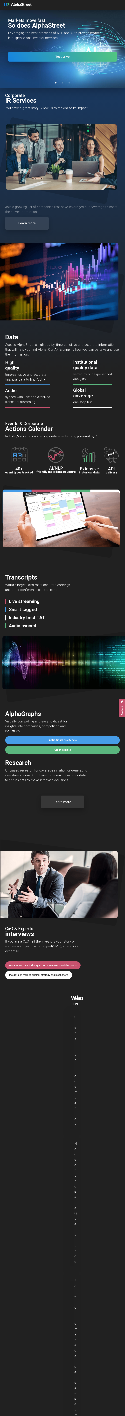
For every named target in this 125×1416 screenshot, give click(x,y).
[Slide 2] (62, 82)
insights (62, 749)
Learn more (27, 223)
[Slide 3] (69, 82)
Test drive (62, 56)
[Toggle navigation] (114, 4)
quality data (63, 740)
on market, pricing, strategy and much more (38, 974)
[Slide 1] (55, 82)
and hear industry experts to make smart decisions (43, 965)
